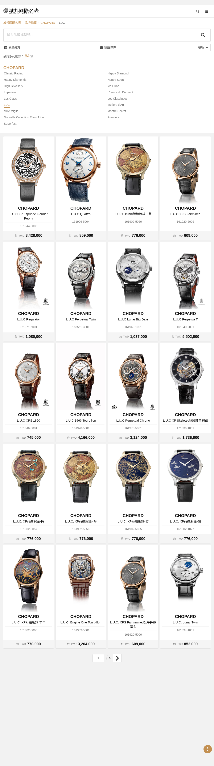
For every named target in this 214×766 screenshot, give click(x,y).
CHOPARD (48, 22)
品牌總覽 (31, 22)
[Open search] (197, 11)
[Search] (203, 35)
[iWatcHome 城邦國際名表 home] (21, 11)
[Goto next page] (117, 658)
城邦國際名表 (12, 22)
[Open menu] (207, 11)
